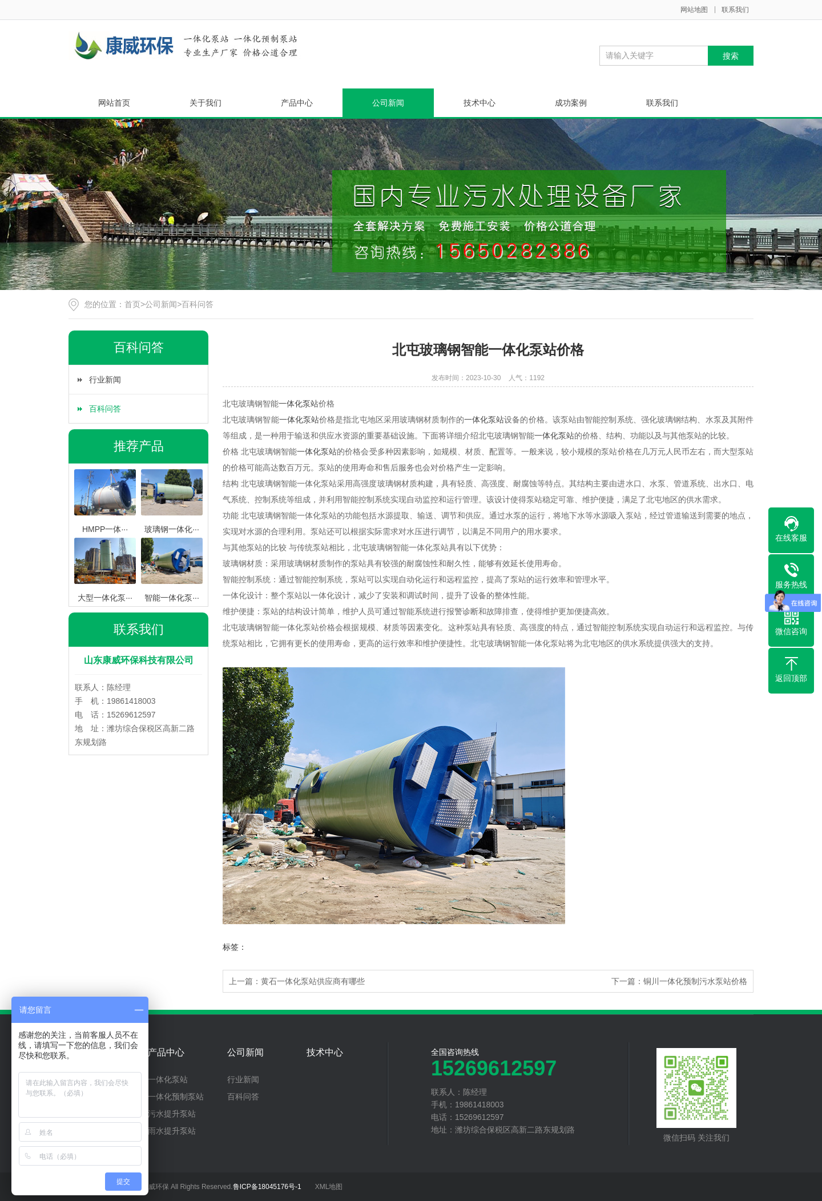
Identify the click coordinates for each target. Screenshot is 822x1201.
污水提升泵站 (172, 1114)
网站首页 (114, 102)
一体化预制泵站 (176, 1097)
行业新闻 (105, 379)
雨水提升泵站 (172, 1131)
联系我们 (735, 10)
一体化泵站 (299, 403)
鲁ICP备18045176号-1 (267, 1187)
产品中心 (297, 102)
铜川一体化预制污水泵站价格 (695, 981)
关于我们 (205, 102)
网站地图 (694, 10)
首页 (132, 304)
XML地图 (329, 1187)
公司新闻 (388, 102)
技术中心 (479, 102)
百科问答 (197, 304)
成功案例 (571, 102)
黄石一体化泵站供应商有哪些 (313, 981)
